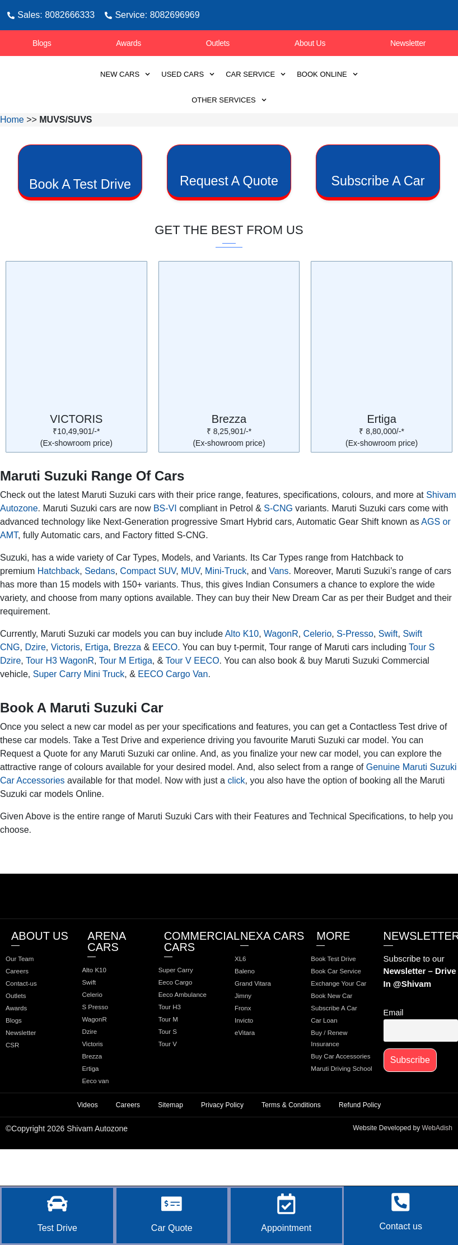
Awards (128, 43)
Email (394, 1042)
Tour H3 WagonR (60, 690)
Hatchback (59, 600)
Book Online (327, 74)
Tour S (175, 1078)
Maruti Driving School (340, 1169)
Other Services (229, 100)
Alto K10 (242, 663)
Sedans (100, 600)
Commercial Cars (202, 971)
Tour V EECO (192, 690)
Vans (278, 600)
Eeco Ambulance (183, 1033)
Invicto (251, 1056)
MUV (190, 600)
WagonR (281, 663)
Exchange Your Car (342, 1044)
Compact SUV (148, 600)
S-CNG (278, 538)
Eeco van (103, 1121)
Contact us (401, 1226)
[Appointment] (286, 1200)
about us (39, 965)
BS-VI (165, 538)
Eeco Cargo (184, 1013)
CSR (19, 1083)
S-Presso (355, 663)
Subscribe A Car (337, 1082)
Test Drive (57, 1228)
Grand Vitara (262, 1015)
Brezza (229, 448)
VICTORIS (76, 448)
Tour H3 (177, 1051)
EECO (164, 677)
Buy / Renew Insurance (338, 1120)
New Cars (125, 74)
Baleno (252, 1002)
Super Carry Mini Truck (79, 703)
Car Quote (172, 1228)
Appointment (286, 1228)
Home (12, 119)
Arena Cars (106, 971)
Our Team (28, 989)
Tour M (176, 1065)
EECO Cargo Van (173, 703)
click (236, 810)
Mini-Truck (225, 600)
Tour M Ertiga (125, 690)
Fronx (250, 1042)
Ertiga (381, 448)
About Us (310, 43)
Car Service (256, 74)
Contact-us (30, 1015)
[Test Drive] (57, 1200)
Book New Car (341, 1063)
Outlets (218, 43)
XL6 (247, 989)
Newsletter (408, 43)
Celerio (317, 663)
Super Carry (185, 1000)
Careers (25, 1002)
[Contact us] (401, 1199)
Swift (388, 663)
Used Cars (187, 74)
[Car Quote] (172, 1200)
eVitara (252, 1069)
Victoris (65, 677)
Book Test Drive (333, 995)
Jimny (250, 1029)
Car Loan (332, 1101)
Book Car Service (332, 1019)
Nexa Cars (272, 965)
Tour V (175, 1092)
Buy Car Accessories (337, 1145)
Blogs (42, 43)
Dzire (35, 677)
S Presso (103, 1040)
